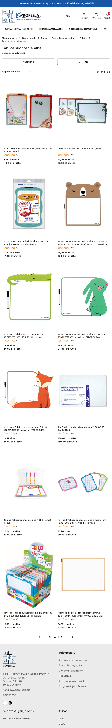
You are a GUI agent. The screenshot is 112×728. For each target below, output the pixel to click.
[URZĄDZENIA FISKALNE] (20, 29)
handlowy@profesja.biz (16, 689)
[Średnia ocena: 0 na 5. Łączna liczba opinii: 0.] (11, 155)
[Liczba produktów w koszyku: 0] (107, 16)
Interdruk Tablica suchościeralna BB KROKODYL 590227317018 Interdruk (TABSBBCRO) (23, 336)
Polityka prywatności (71, 681)
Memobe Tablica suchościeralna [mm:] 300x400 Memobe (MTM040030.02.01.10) (80, 614)
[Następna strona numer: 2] (72, 637)
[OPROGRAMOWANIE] (52, 29)
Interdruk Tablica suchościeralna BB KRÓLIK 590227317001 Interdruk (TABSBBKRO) (82, 335)
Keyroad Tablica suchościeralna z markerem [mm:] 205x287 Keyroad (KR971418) (82, 521)
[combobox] (17, 71)
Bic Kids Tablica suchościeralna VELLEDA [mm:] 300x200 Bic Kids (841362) (26, 242)
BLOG (62, 723)
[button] (105, 29)
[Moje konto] (84, 16)
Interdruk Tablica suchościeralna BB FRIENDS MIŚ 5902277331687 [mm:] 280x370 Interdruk (82, 242)
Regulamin (65, 675)
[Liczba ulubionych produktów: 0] (96, 16)
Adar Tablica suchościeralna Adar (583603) (81, 148)
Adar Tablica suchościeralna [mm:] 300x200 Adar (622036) (28, 150)
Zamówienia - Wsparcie (73, 660)
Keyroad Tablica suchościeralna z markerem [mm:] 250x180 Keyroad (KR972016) (28, 614)
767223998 (9, 695)
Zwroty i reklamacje (71, 670)
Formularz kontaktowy (16, 718)
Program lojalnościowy (72, 686)
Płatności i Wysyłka (70, 665)
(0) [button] (17, 155)
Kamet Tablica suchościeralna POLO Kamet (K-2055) (27, 521)
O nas (62, 718)
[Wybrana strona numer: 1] (56, 637)
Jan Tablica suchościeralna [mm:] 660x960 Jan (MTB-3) (81, 428)
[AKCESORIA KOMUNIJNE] (84, 29)
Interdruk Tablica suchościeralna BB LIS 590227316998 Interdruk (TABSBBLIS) (25, 428)
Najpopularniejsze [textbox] (11, 71)
